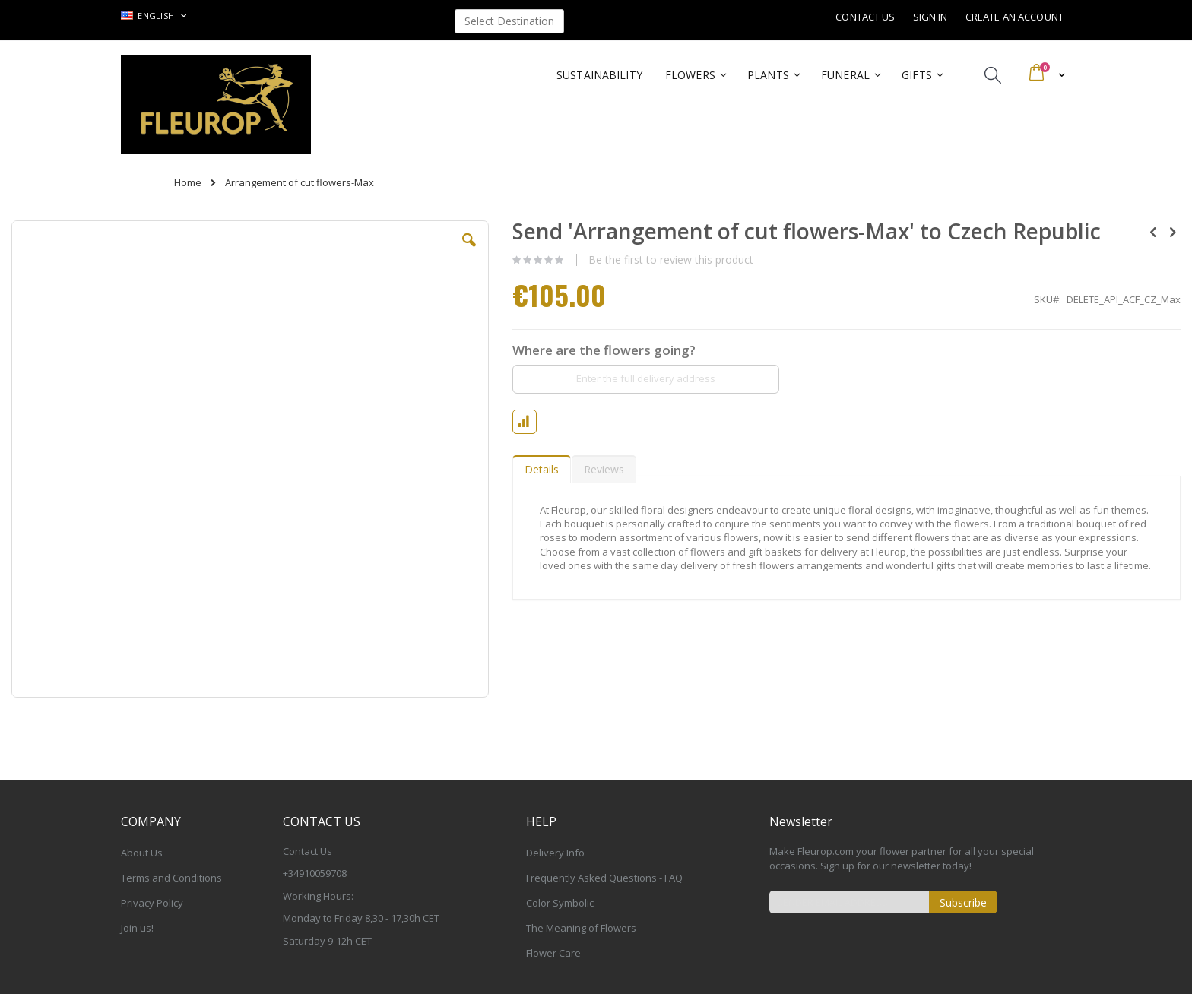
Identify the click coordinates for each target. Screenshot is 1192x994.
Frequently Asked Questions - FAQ (604, 878)
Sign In (930, 17)
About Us (142, 852)
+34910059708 (315, 873)
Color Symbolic (560, 903)
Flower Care (553, 953)
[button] (469, 251)
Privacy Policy (152, 903)
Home (187, 182)
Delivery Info (555, 852)
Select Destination (509, 21)
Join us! (137, 928)
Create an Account (1014, 17)
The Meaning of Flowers (581, 928)
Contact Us (865, 17)
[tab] (541, 466)
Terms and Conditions (171, 878)
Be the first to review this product (670, 260)
